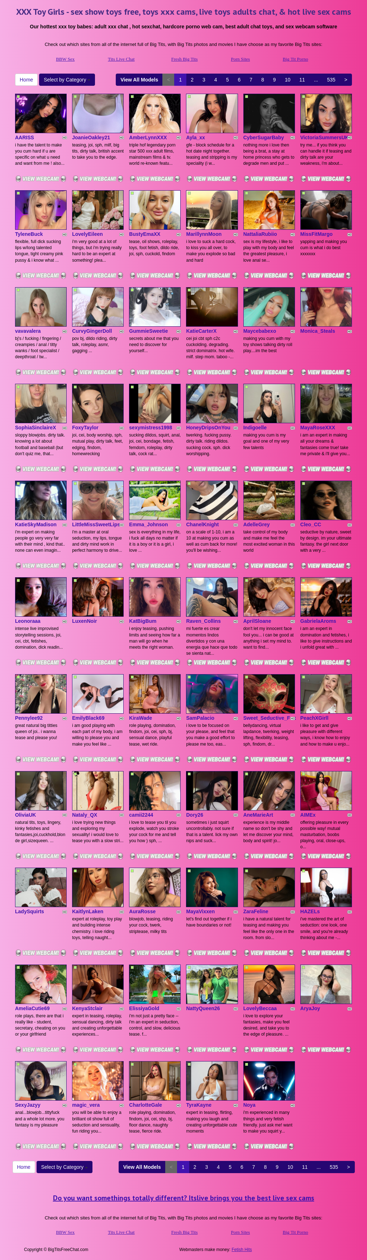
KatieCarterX (201, 331)
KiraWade (140, 718)
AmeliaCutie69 (32, 1008)
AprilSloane (257, 621)
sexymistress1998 (150, 427)
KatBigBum (142, 621)
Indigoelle (255, 427)
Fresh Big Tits (184, 59)
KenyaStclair (87, 1008)
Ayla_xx (195, 137)
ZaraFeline (255, 911)
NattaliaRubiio (260, 234)
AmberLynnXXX (148, 137)
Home (26, 80)
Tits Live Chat (121, 59)
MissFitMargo (316, 234)
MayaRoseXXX (317, 427)
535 (331, 80)
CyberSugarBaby (263, 137)
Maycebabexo (259, 331)
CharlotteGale (145, 1105)
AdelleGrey (256, 524)
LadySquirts (29, 911)
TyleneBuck (29, 234)
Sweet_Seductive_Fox (269, 718)
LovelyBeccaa (260, 1008)
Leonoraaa (27, 621)
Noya (249, 1105)
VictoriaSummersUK (324, 137)
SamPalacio (200, 718)
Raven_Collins (203, 621)
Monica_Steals (317, 331)
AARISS (24, 137)
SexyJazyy (27, 1105)
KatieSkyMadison (36, 524)
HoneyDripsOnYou (208, 427)
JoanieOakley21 (91, 137)
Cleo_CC (310, 524)
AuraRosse (142, 911)
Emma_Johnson (148, 524)
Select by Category (67, 80)
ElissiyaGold (144, 1008)
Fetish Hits (242, 1249)
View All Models (139, 80)
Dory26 (194, 815)
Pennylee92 (29, 718)
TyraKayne (198, 1105)
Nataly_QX (84, 815)
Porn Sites (240, 59)
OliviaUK (25, 815)
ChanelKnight (202, 524)
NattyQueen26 (203, 1008)
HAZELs (310, 911)
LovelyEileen (87, 234)
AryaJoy (310, 1008)
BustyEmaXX (144, 234)
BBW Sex (65, 59)
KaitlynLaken (87, 911)
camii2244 (141, 815)
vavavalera (28, 331)
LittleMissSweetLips (96, 524)
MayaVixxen (200, 911)
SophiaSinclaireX (35, 427)
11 (302, 80)
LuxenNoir (84, 621)
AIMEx (308, 815)
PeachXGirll (314, 718)
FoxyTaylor (85, 427)
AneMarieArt (258, 815)
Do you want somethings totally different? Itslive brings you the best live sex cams (183, 1198)
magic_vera (86, 1105)
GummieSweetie (148, 331)
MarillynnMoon (203, 234)
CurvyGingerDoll (92, 331)
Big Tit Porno (295, 59)
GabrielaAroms (318, 621)
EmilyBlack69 (88, 718)
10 (288, 80)
